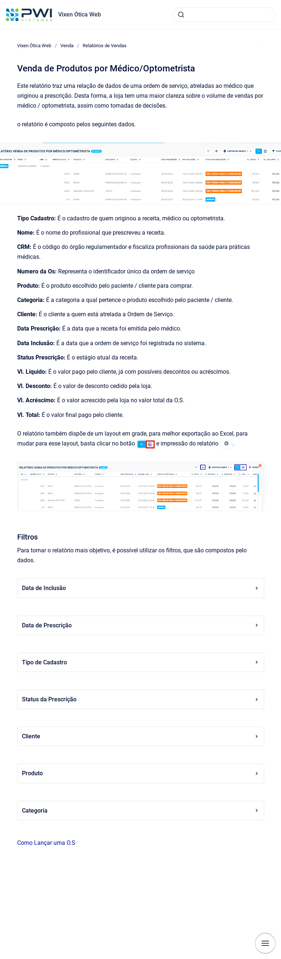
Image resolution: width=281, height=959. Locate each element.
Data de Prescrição (140, 625)
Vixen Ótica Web (79, 14)
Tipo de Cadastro (140, 662)
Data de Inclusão (140, 588)
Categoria (140, 810)
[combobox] (224, 15)
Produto (140, 773)
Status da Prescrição (140, 699)
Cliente (140, 736)
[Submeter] (181, 14)
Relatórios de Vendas (105, 45)
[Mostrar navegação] (265, 943)
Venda (67, 45)
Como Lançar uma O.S (46, 842)
